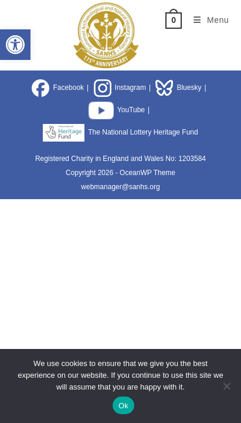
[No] (226, 386)
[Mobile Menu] (207, 20)
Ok (123, 405)
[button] (15, 44)
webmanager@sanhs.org (120, 187)
